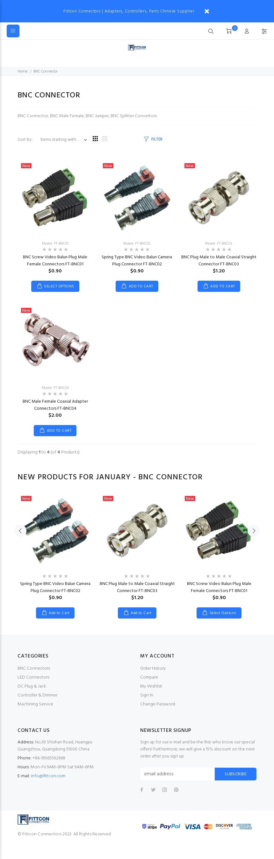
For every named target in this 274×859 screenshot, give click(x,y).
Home (22, 71)
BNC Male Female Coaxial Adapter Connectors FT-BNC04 (55, 405)
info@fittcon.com (48, 776)
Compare (149, 677)
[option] (55, 549)
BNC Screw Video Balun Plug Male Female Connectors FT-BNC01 (55, 261)
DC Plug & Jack (32, 686)
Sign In (146, 695)
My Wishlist (151, 686)
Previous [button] (20, 543)
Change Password (157, 704)
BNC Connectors (34, 668)
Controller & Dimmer (37, 695)
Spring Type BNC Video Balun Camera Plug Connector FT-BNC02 (137, 261)
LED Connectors (33, 677)
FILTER (156, 139)
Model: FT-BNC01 (55, 243)
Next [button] (254, 543)
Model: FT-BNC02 (136, 243)
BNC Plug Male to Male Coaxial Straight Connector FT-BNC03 (218, 261)
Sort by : (26, 139)
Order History (153, 668)
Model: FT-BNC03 (218, 243)
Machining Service (35, 704)
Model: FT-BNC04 (55, 388)
